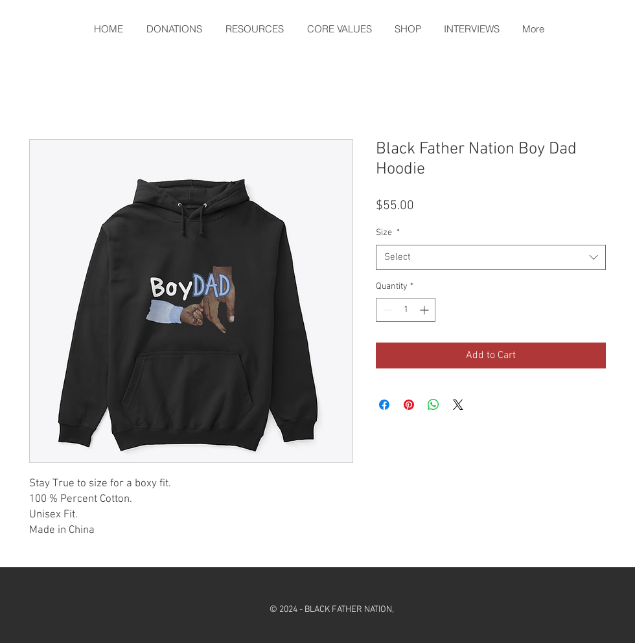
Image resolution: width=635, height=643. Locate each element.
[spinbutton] (405, 310)
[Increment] (425, 310)
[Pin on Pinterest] (409, 404)
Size (388, 232)
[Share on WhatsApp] (433, 404)
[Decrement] (386, 310)
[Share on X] (458, 404)
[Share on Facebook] (384, 404)
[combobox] (491, 257)
